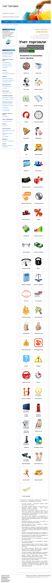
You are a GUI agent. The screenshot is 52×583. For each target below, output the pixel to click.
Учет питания (5, 125)
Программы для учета (5, 577)
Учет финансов (5, 72)
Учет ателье (4, 88)
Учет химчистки (5, 116)
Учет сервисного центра (7, 121)
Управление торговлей (7, 64)
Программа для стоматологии (8, 80)
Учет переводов (5, 136)
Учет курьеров (5, 107)
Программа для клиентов (7, 54)
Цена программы (4, 578)
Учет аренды (5, 67)
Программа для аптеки (7, 81)
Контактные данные (5, 581)
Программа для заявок (7, 56)
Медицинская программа (7, 78)
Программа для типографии (8, 97)
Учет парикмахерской (6, 86)
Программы (14, 21)
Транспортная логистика (7, 103)
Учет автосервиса (6, 108)
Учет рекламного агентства (7, 99)
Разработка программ (5, 575)
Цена (22, 21)
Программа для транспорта (8, 105)
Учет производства (6, 62)
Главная (6, 21)
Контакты (38, 21)
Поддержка (30, 21)
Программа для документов (8, 140)
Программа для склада (7, 65)
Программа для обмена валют (8, 73)
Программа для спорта (7, 92)
